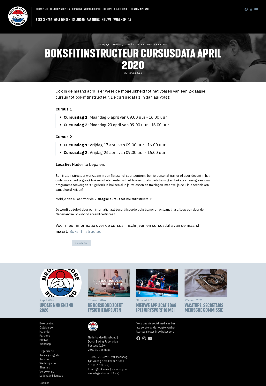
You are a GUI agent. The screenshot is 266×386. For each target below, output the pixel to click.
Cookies (44, 383)
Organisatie (42, 9)
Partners (93, 20)
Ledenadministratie (139, 9)
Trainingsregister (60, 9)
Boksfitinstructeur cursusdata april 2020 (146, 44)
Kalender (78, 20)
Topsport (77, 9)
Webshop (119, 20)
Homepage (103, 44)
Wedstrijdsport (92, 9)
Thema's (107, 9)
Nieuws (106, 20)
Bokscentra (44, 20)
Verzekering (120, 9)
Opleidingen (62, 20)
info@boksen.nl (100, 369)
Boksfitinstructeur (86, 231)
